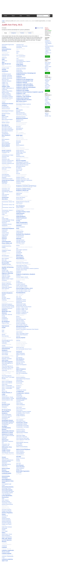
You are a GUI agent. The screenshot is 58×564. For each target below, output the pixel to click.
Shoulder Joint (19, 350)
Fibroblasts (4, 333)
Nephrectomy (19, 193)
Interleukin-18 (5, 515)
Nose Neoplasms (20, 206)
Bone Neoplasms (6, 135)
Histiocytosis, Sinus (7, 447)
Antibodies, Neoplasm (6, 81)
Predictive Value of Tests (21, 269)
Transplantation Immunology (22, 425)
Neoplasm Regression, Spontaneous (24, 180)
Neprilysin (18, 194)
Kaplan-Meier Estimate (7, 527)
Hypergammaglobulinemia (7, 460)
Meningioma (19, 125)
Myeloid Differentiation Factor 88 (23, 163)
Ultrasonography (19, 441)
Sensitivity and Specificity (21, 343)
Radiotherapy (19, 302)
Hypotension (4, 465)
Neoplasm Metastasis (21, 176)
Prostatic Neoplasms (20, 284)
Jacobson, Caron (47, 88)
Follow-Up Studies (6, 341)
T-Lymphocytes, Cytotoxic (22, 393)
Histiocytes (4, 438)
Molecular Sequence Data (21, 139)
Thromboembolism (20, 400)
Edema (3, 295)
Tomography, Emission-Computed (23, 411)
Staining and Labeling (21, 371)
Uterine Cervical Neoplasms (23, 449)
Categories (13, 32)
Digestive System (5, 277)
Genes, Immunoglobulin (7, 381)
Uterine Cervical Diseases (21, 446)
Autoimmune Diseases (7, 103)
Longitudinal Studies (20, 57)
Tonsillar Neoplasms (20, 415)
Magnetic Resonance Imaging (22, 106)
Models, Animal (19, 136)
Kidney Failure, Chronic (7, 534)
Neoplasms (18, 183)
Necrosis (18, 173)
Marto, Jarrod (48, 104)
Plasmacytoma (20, 257)
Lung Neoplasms (20, 60)
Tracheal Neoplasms (20, 418)
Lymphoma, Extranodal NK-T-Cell (24, 81)
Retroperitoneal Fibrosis (22, 326)
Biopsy (3, 115)
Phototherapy (19, 252)
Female (3, 327)
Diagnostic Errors (5, 274)
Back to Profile (39, 28)
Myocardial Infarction (20, 166)
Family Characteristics (6, 324)
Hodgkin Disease (6, 450)
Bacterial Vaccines (6, 109)
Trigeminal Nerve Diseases (22, 432)
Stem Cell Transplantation (21, 373)
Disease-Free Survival (6, 284)
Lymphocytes (19, 70)
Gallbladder (4, 343)
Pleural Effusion (20, 258)
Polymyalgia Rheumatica (21, 265)
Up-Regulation (19, 445)
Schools (18, 339)
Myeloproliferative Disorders (22, 164)
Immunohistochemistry (7, 486)
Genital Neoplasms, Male (7, 399)
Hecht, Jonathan (47, 101)
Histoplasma (4, 448)
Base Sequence (5, 112)
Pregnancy (18, 272)
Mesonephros (19, 129)
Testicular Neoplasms (21, 398)
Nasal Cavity (19, 170)
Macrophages (19, 105)
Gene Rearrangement (7, 361)
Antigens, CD (5, 82)
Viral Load (18, 463)
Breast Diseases (5, 142)
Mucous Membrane (20, 148)
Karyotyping (4, 528)
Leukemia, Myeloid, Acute (7, 555)
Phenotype (18, 251)
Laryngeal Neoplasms (6, 544)
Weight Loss (19, 469)
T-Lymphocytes (20, 391)
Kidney (3, 532)
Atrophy (3, 102)
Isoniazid (4, 525)
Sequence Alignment (20, 344)
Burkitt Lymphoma (6, 150)
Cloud (5, 32)
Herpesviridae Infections (8, 431)
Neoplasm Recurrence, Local (22, 178)
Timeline (22, 32)
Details (29, 32)
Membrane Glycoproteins (21, 122)
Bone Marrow (5, 125)
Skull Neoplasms (19, 360)
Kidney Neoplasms (6, 535)
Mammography (19, 109)
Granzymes (4, 407)
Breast (3, 140)
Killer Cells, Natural (6, 538)
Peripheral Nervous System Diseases (24, 247)
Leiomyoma (4, 545)
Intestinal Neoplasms (6, 520)
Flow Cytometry (5, 336)
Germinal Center (6, 404)
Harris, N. (47, 70)
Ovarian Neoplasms (20, 226)
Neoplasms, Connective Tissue (23, 184)
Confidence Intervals (6, 227)
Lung (17, 58)
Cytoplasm (4, 251)
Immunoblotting (5, 474)
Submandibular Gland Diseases (23, 378)
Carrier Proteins (5, 164)
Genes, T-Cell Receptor (7, 385)
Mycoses (18, 159)
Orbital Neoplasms (21, 216)
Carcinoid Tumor (5, 156)
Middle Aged (19, 135)
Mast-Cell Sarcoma (20, 112)
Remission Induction (20, 322)
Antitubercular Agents (6, 99)
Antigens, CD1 (5, 83)
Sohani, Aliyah (48, 66)
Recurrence (18, 317)
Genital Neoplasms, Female (8, 398)
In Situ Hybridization (6, 494)
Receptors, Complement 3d (22, 312)
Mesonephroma (19, 128)
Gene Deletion (5, 353)
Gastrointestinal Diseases (7, 347)
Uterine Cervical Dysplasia (22, 448)
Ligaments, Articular (20, 48)
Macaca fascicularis (20, 102)
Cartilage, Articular (6, 166)
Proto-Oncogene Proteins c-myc (23, 291)
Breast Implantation (6, 143)
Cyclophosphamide (6, 244)
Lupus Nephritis (19, 62)
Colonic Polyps (5, 218)
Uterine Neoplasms (20, 452)
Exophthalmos (5, 318)
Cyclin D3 (4, 240)
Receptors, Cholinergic (21, 310)
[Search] (42, 16)
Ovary (17, 228)
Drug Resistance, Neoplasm (8, 291)
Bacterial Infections (6, 108)
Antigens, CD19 (5, 85)
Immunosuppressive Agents (8, 491)
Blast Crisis (4, 118)
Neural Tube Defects (20, 197)
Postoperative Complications (22, 267)
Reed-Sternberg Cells (21, 319)
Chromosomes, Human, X (7, 210)
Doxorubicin (4, 290)
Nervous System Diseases (22, 196)
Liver (17, 53)
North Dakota (19, 204)
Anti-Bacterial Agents (6, 74)
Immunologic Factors (6, 488)
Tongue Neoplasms (20, 414)
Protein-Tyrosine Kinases (21, 285)
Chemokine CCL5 (6, 184)
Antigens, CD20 (6, 86)
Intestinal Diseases (6, 518)
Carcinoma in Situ (6, 159)
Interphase (4, 517)
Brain (3, 137)
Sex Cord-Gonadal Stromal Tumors (23, 349)
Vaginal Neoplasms (20, 455)
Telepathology (19, 395)
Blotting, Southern (6, 122)
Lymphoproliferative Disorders (23, 99)
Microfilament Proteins (21, 133)
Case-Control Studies (6, 167)
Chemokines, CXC (6, 188)
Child (3, 193)
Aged (3, 62)
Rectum (18, 316)
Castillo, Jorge (48, 79)
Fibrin (3, 331)
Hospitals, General (6, 451)
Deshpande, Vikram (47, 64)
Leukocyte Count (20, 44)
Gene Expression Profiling (7, 355)
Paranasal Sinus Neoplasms (23, 234)
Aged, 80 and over (6, 63)
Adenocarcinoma (5, 54)
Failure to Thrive (5, 323)
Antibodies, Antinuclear (7, 75)
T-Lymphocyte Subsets (21, 390)
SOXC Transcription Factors (22, 333)
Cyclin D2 (4, 238)
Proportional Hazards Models (22, 278)
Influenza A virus (5, 507)
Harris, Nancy (48, 62)
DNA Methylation (5, 255)
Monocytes (18, 141)
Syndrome (18, 387)
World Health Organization (22, 471)
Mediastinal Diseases (20, 116)
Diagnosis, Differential (7, 273)
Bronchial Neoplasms (6, 149)
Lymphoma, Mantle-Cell (22, 88)
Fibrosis (3, 334)
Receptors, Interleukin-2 (21, 313)
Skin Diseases (19, 357)
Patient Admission (20, 244)
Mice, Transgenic (20, 132)
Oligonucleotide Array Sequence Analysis (25, 208)
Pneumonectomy (20, 261)
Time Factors (19, 407)
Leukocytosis (19, 47)
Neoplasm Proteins (20, 177)
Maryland (18, 111)
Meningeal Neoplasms (21, 124)
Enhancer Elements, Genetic (8, 306)
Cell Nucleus (4, 173)
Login (3, 20)
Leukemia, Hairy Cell (6, 548)
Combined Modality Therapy (8, 220)
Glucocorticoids (5, 405)
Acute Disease (5, 53)
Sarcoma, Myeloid (20, 337)
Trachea (18, 417)
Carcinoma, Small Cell (7, 162)
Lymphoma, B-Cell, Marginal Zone (24, 79)
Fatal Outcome (5, 326)
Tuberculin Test (19, 434)
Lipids (17, 50)
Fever (3, 330)
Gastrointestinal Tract (6, 351)
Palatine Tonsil (19, 229)
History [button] (28, 15)
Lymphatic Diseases (21, 65)
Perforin (18, 245)
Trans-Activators (19, 419)
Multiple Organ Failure (21, 152)
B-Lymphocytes (5, 106)
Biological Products (6, 113)
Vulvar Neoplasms (20, 468)
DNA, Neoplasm (5, 258)
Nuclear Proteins (19, 207)
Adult (3, 59)
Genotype (4, 402)
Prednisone (18, 271)
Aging (3, 65)
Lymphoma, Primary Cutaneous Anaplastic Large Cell (29, 92)
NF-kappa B (18, 167)
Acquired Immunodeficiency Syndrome (6, 49)
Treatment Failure (20, 428)
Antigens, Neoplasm (6, 93)
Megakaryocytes (19, 119)
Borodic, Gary (48, 115)
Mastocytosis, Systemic (21, 114)
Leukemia (4, 547)
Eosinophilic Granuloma (7, 308)
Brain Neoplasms (5, 139)
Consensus (4, 231)
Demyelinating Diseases (7, 265)
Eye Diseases (5, 320)
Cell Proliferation (5, 174)
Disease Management (6, 281)
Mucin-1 (18, 146)
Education (4, 297)
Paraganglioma (19, 232)
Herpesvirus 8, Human (7, 434)
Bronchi (3, 147)
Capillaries (4, 153)
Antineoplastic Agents (6, 95)
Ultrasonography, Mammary (22, 442)
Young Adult (18, 472)
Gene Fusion (5, 360)
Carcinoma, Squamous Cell (8, 163)
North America (19, 203)
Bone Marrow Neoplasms (7, 130)
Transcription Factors (20, 421)
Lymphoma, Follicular (21, 82)
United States (19, 443)
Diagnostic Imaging (6, 276)
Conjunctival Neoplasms (8, 228)
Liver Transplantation (20, 55)
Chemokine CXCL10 (6, 186)
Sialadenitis (19, 351)
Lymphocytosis (19, 71)
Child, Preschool (5, 194)
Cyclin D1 (4, 237)
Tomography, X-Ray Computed (23, 412)
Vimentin (18, 460)
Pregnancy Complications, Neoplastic (25, 274)
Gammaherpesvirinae (6, 344)
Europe (3, 315)
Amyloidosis (5, 71)
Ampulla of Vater (5, 68)
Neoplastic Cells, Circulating (22, 192)
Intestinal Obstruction (6, 521)
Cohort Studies (5, 215)
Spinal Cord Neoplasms (21, 364)
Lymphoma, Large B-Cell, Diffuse (24, 84)
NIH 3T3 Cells (19, 169)
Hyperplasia (4, 462)
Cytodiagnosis (5, 248)
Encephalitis (4, 302)
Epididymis (4, 309)
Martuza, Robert (47, 114)
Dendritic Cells (5, 270)
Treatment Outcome (20, 429)
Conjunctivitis (5, 230)
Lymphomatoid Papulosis (22, 98)
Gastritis (3, 345)
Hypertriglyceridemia (6, 464)
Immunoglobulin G (6, 479)
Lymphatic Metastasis (21, 67)
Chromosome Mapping (7, 200)
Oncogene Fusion (20, 210)
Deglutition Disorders (6, 264)
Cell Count (4, 169)
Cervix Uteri (4, 183)
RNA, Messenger (20, 294)
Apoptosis (4, 100)
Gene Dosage (5, 354)
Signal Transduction (20, 353)
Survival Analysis (20, 381)
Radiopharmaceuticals (21, 301)
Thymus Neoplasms (20, 404)
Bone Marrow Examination (7, 129)
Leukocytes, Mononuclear (21, 46)
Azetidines (4, 105)
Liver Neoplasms (19, 54)
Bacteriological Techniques (7, 110)
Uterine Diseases (20, 451)
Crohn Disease (5, 234)
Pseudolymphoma (20, 292)
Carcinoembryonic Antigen (7, 155)
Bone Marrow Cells (6, 126)
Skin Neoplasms (20, 359)
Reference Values (20, 320)
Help (21, 15)
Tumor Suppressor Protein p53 (23, 439)
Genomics (4, 401)
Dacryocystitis (5, 262)
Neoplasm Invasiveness (21, 174)
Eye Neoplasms (6, 321)
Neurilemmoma (19, 199)
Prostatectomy (19, 282)
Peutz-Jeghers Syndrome (21, 249)
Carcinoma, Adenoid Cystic (8, 160)
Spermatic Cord (19, 363)
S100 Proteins (19, 332)
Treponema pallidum (20, 431)
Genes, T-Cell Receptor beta (8, 387)
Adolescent (4, 57)
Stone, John (47, 85)
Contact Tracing (5, 232)
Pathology (18, 238)
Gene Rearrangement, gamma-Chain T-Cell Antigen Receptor (8, 377)
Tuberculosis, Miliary (20, 435)
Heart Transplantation (6, 414)
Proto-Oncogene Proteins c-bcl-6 (23, 289)
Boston (3, 136)
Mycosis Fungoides (21, 160)
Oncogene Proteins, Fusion (23, 211)
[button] (51, 15)
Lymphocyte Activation (21, 68)
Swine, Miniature (19, 384)
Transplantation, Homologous (22, 427)
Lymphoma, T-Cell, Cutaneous (22, 95)
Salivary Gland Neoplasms (22, 334)
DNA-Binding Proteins (6, 261)
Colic (3, 217)
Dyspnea (4, 294)
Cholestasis (4, 195)
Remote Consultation (20, 323)
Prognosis (18, 275)
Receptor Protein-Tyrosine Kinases (23, 306)
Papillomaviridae (19, 231)
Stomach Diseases (20, 376)
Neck (17, 171)
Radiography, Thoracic (21, 299)
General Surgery (5, 380)
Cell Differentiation (6, 170)
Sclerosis (18, 340)
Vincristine (18, 462)
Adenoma (4, 56)
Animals (3, 72)
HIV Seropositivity (6, 410)
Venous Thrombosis (20, 458)
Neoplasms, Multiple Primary (23, 189)
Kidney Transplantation (7, 536)
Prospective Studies (20, 279)
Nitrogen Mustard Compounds (22, 201)
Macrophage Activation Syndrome (23, 104)
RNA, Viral (18, 297)
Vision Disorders (20, 466)
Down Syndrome (5, 288)
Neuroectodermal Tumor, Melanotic (23, 200)
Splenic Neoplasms (21, 369)
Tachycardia (18, 394)
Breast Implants (6, 145)
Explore (47, 56)
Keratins (3, 529)
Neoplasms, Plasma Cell (22, 190)
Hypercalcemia (5, 458)
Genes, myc (4, 391)
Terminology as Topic (20, 397)
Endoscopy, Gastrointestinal (8, 305)
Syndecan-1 (18, 385)
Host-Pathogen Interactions (8, 452)
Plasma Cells (19, 255)
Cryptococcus (5, 235)
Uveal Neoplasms (20, 453)
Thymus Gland (19, 403)
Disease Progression (6, 283)
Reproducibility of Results (21, 324)
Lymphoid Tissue (20, 74)
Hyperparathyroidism (6, 461)
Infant (3, 498)
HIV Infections (5, 408)
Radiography (19, 298)
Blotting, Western (5, 123)
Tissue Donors (19, 410)
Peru (17, 248)
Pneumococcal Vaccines (21, 260)
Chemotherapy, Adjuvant (7, 191)
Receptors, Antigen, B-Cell (22, 308)
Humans (4, 457)
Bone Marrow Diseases (7, 128)
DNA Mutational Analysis (7, 257)
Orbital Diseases (20, 213)
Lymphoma (19, 76)
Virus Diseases (20, 465)
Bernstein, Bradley (47, 97)
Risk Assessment (20, 330)
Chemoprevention (6, 190)
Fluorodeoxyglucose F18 (7, 340)
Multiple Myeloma (20, 150)
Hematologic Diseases (7, 420)
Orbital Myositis (19, 214)
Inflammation (4, 505)
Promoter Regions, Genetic (22, 277)
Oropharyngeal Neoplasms (22, 223)
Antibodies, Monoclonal (7, 76)
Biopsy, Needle (5, 116)
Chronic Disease (5, 211)
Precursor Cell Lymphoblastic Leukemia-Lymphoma (27, 268)
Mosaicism (18, 142)
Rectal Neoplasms (20, 315)
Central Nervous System (7, 178)
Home (5, 15)
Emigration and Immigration (8, 301)
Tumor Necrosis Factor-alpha (22, 438)
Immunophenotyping (7, 489)
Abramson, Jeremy (47, 81)
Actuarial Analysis (6, 52)
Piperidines (18, 254)
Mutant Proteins (19, 153)
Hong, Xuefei (48, 99)
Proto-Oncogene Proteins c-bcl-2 (24, 288)
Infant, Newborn (5, 500)
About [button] (13, 15)
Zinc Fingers (19, 474)
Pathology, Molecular (20, 241)
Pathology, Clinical (20, 240)
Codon (3, 214)
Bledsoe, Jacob (47, 68)
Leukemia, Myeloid (6, 553)
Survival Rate (19, 383)
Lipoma (17, 51)
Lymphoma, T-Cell (20, 93)
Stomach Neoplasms (20, 377)
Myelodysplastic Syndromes (22, 162)
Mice (17, 131)
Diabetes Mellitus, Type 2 (7, 271)
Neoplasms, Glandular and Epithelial (24, 187)
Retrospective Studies (21, 327)
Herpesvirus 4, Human (7, 432)
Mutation (18, 154)
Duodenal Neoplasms (7, 293)
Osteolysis (19, 225)
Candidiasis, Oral (5, 152)
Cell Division (4, 171)
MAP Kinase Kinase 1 (21, 101)
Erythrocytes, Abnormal (7, 314)
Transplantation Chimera (21, 424)
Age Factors (4, 60)
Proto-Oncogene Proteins (21, 286)
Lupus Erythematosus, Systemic (23, 61)
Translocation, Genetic (21, 422)
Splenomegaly (19, 370)
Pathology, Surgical (20, 242)
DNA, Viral (4, 260)
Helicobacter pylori (6, 417)
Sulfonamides (19, 380)
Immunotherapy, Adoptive (7, 492)
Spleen (17, 367)
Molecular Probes (20, 138)
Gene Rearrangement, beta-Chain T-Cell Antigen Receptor (8, 373)
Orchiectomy (19, 219)
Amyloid (4, 69)
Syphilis (18, 388)
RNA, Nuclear (19, 295)
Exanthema (4, 317)
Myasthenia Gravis (20, 156)
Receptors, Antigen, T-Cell (22, 309)
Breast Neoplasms (6, 146)
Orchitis (18, 220)
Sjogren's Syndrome (20, 354)
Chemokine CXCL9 (6, 187)
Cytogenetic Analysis (6, 250)
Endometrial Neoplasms (7, 304)
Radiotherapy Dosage (21, 303)
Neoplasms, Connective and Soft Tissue (26, 186)
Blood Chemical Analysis (7, 119)
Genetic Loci (4, 395)
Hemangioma (5, 418)
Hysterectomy (5, 467)
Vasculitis (18, 456)
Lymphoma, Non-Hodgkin (22, 90)
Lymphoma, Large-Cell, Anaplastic (24, 85)
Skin (17, 356)
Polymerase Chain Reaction (22, 262)
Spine (17, 366)
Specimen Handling (20, 361)
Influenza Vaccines (6, 508)
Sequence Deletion (20, 346)
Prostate (18, 281)
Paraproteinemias (20, 235)
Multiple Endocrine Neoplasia (22, 149)
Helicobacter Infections (7, 416)
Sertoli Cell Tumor (20, 347)
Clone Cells (4, 213)
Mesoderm (18, 126)
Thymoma (18, 401)
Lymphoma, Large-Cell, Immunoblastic (26, 87)
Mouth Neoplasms (20, 145)
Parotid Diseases (20, 237)
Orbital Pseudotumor (21, 218)
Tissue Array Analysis (20, 408)
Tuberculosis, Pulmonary (21, 436)
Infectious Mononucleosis (7, 504)
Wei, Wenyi (47, 103)
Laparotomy (4, 543)
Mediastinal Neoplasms (22, 118)
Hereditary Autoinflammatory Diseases (6, 428)
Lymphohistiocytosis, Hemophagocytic (26, 73)
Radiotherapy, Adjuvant (21, 305)
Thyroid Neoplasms (20, 405)
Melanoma (18, 121)
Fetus (3, 329)
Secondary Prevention (21, 342)
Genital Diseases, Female (7, 397)
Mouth (17, 143)
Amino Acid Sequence (6, 66)
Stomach (18, 374)
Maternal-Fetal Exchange (21, 115)
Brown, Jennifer (47, 83)
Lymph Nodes (19, 64)
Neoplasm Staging (20, 181)
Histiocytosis (5, 439)
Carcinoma (4, 157)
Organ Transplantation (21, 222)
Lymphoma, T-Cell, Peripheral (23, 96)
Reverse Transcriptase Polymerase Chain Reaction (27, 329)
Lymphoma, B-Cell (20, 77)
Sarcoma (18, 336)
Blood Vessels (5, 120)
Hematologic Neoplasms (8, 421)
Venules (18, 459)
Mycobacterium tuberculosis (22, 157)
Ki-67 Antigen (5, 531)
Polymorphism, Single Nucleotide (23, 264)
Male (17, 108)
